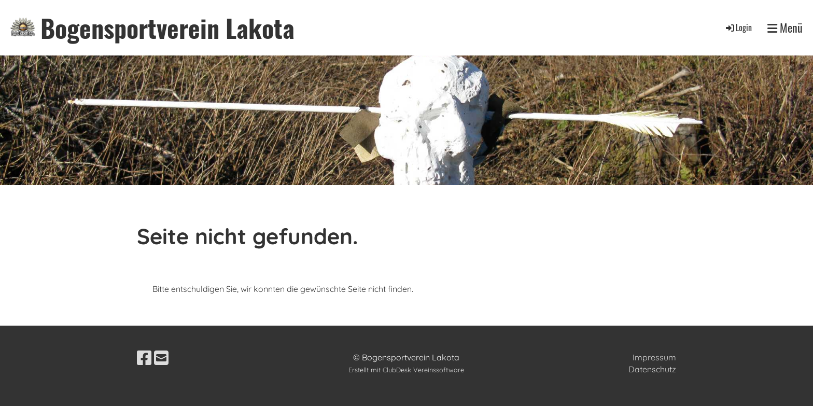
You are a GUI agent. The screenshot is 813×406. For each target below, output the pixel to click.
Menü (785, 28)
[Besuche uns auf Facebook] (144, 357)
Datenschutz (652, 369)
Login (738, 27)
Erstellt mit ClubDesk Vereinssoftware (406, 370)
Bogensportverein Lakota (167, 27)
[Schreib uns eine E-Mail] (161, 357)
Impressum (654, 357)
